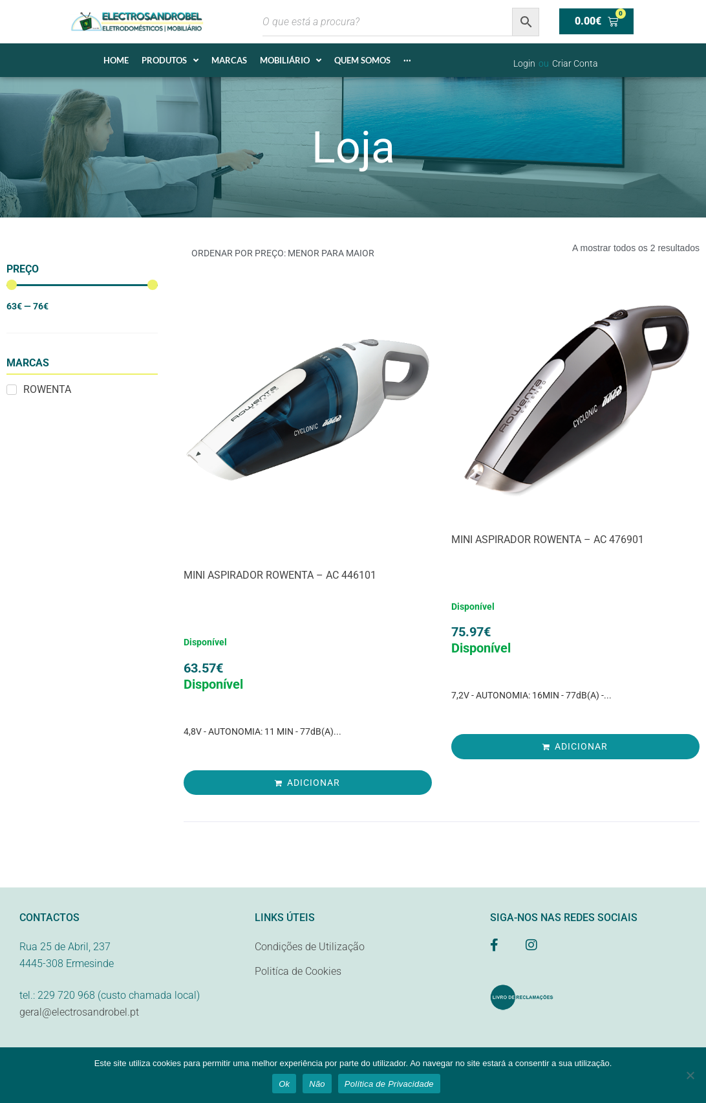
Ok (284, 1084)
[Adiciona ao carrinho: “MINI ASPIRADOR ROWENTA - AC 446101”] (308, 782)
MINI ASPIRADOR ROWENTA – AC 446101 (280, 575)
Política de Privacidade (389, 1084)
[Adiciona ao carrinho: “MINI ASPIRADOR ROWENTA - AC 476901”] (575, 746)
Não (317, 1084)
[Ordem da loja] (309, 253)
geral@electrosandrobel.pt (79, 1012)
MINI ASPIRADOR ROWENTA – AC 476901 (547, 539)
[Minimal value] (82, 285)
